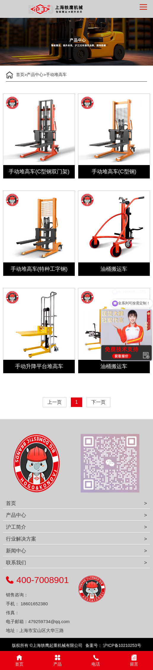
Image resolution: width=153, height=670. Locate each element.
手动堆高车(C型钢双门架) (39, 172)
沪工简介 (16, 527)
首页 (20, 74)
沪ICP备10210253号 (121, 645)
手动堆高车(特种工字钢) (39, 269)
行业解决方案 (21, 539)
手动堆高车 (56, 74)
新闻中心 (16, 551)
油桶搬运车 (114, 269)
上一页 (54, 402)
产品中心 (35, 74)
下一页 (98, 402)
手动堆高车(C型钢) (114, 172)
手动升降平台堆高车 (39, 366)
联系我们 (16, 563)
